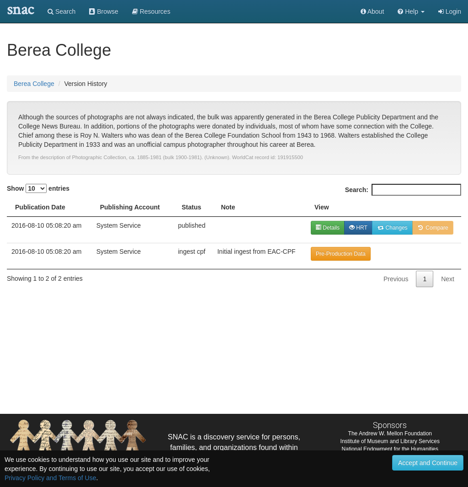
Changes (392, 228)
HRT (358, 228)
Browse (103, 11)
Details (328, 228)
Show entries (38, 188)
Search (61, 11)
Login (449, 11)
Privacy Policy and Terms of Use (50, 478)
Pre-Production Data (341, 254)
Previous (395, 279)
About (372, 11)
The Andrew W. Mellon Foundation (390, 433)
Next (447, 279)
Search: (403, 190)
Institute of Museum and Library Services (390, 441)
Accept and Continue (427, 462)
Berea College (34, 83)
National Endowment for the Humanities (390, 449)
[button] (411, 11)
